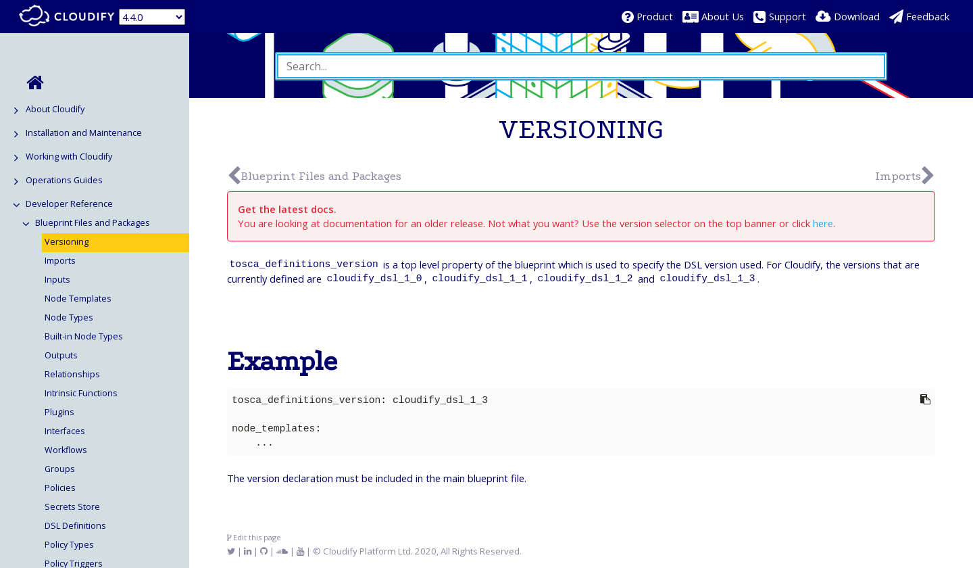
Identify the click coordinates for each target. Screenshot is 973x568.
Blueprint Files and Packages (92, 223)
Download (857, 16)
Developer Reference (69, 204)
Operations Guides (64, 180)
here (823, 223)
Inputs (57, 279)
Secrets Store (72, 507)
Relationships (72, 374)
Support (787, 16)
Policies (60, 488)
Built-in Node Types (84, 336)
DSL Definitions (75, 525)
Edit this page (254, 537)
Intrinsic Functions (81, 393)
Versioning (67, 241)
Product (655, 16)
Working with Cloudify (69, 156)
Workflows (66, 450)
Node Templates (78, 298)
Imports (60, 260)
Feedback (927, 16)
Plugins (59, 412)
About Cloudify (55, 109)
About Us (722, 16)
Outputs (61, 355)
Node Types (69, 317)
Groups (60, 469)
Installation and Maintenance (84, 133)
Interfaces (65, 431)
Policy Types (69, 544)
